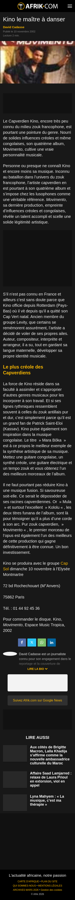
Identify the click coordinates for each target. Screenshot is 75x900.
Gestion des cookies (51, 890)
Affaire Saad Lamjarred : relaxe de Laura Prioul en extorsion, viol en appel (51, 779)
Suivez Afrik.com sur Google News (37, 700)
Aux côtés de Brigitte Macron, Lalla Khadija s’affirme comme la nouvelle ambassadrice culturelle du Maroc (50, 755)
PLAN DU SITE (49, 881)
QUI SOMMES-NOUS (24, 885)
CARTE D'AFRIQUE (28, 881)
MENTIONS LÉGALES (50, 885)
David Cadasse (13, 27)
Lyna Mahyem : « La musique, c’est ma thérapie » (47, 800)
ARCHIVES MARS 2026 (25, 890)
